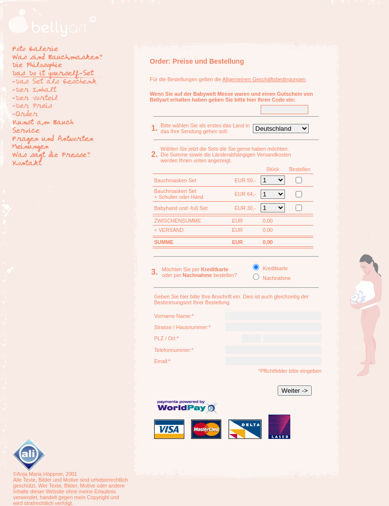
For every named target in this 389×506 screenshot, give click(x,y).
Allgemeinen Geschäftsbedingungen (263, 79)
